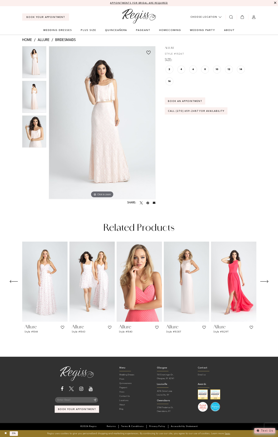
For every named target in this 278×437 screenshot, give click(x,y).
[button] (242, 17)
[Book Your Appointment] (45, 17)
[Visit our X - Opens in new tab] (71, 389)
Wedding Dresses (126, 375)
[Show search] (231, 17)
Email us (202, 375)
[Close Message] (274, 3)
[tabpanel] (34, 63)
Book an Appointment (185, 101)
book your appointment (77, 409)
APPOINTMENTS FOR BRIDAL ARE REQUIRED (139, 3)
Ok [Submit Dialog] (14, 433)
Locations (123, 401)
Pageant (123, 388)
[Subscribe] (95, 400)
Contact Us (124, 396)
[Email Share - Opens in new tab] (154, 203)
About (122, 405)
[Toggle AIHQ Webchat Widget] (264, 430)
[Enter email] (77, 400)
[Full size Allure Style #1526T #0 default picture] (102, 122)
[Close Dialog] (5, 433)
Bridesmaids (65, 40)
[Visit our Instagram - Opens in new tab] (81, 389)
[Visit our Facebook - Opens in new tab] (62, 389)
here (227, 433)
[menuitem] (45, 17)
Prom (121, 379)
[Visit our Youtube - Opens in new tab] (91, 389)
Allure (44, 40)
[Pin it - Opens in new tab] (147, 202)
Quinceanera (125, 383)
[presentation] (45, 282)
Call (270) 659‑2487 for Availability (197, 111)
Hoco (121, 392)
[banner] (139, 16)
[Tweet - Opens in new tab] (141, 202)
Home (27, 40)
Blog (121, 409)
